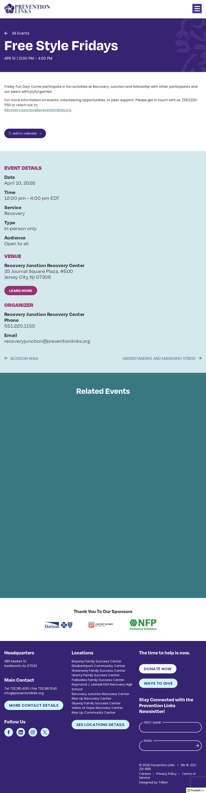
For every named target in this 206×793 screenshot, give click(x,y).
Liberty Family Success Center (96, 675)
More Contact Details (34, 705)
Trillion (163, 782)
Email (148, 740)
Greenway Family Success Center (98, 670)
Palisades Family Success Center (98, 680)
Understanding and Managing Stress (162, 358)
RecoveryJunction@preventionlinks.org (37, 109)
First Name (152, 722)
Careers (145, 774)
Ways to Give (158, 683)
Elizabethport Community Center (98, 665)
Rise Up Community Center (94, 712)
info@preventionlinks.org (24, 693)
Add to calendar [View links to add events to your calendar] (25, 133)
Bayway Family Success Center (96, 661)
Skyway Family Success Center (96, 703)
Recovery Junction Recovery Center (100, 694)
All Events (20, 33)
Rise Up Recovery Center (91, 698)
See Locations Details (100, 724)
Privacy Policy (166, 774)
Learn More (20, 290)
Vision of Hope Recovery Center (97, 707)
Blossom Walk (21, 358)
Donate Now (158, 668)
